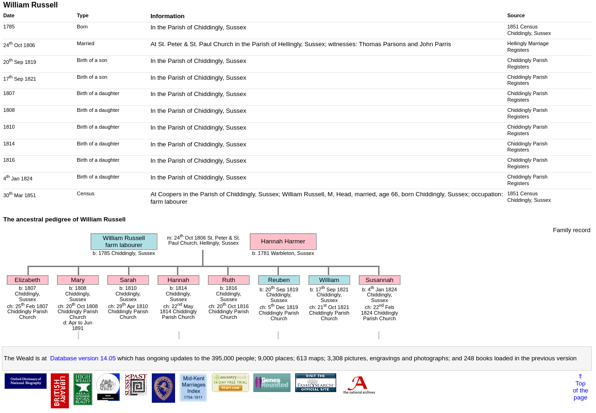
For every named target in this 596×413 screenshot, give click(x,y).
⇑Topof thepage (580, 387)
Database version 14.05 (83, 358)
